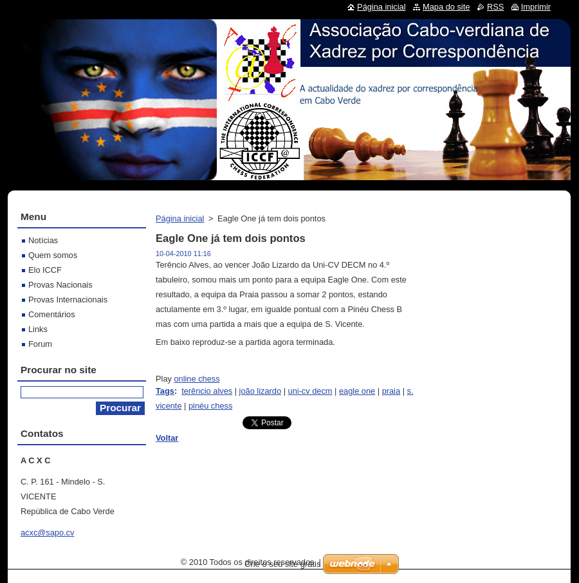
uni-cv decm (310, 391)
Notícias (43, 240)
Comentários (51, 314)
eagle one (357, 391)
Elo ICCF (45, 270)
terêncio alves (206, 391)
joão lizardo (260, 391)
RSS (495, 7)
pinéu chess (210, 406)
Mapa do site (446, 7)
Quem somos (52, 255)
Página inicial (180, 218)
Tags (165, 391)
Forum (40, 344)
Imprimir (536, 7)
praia (391, 391)
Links (38, 329)
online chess (196, 379)
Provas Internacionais (67, 299)
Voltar (167, 438)
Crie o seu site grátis (282, 564)
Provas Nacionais (60, 285)
